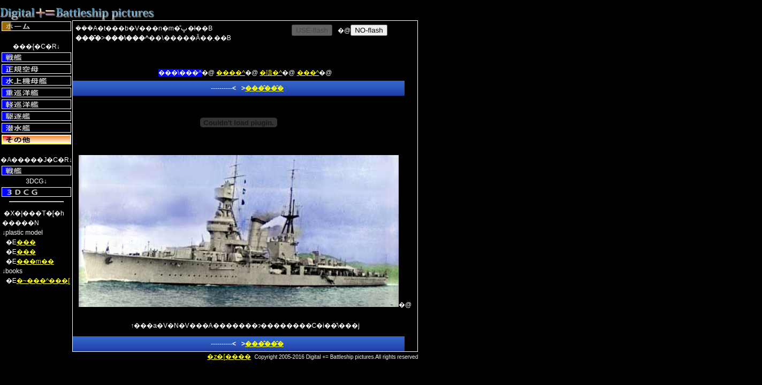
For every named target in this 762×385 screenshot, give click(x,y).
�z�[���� (228, 356)
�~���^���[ (43, 280)
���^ (308, 72)
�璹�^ (271, 72)
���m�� (35, 261)
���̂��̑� (264, 88)
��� (26, 242)
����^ (230, 72)
